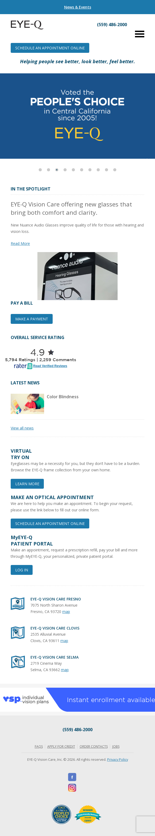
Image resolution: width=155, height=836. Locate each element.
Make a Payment (31, 318)
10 (114, 169)
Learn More (27, 483)
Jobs (115, 746)
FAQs (39, 746)
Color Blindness (63, 397)
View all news (22, 428)
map (66, 611)
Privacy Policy (117, 759)
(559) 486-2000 (77, 730)
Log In (21, 569)
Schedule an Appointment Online (50, 47)
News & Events (77, 7)
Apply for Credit (61, 746)
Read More (20, 243)
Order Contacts (94, 746)
